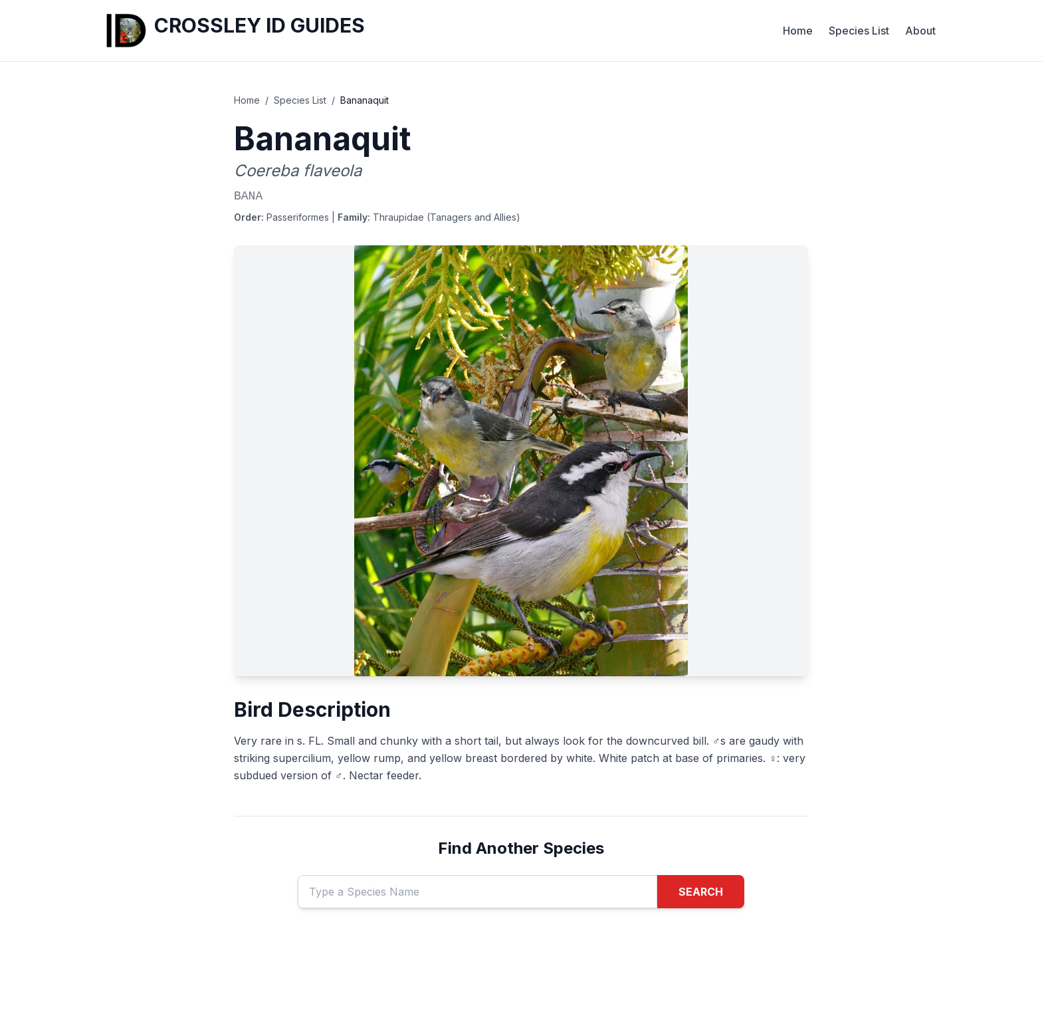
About (920, 30)
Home (798, 30)
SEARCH (700, 891)
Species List (859, 30)
